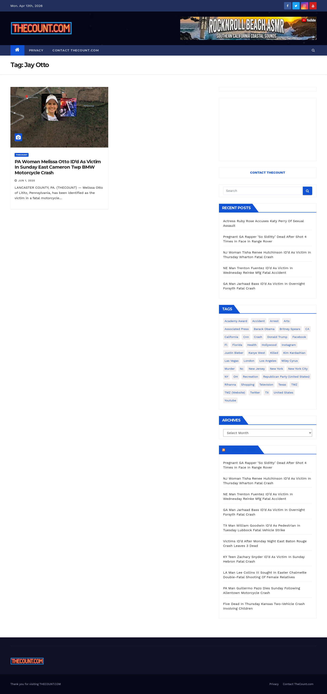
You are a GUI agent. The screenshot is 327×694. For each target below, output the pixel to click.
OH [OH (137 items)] (235, 376)
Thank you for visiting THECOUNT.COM (35, 684)
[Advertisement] (267, 129)
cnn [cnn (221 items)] (246, 337)
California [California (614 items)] (231, 337)
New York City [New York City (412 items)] (298, 368)
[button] (313, 50)
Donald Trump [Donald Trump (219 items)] (277, 337)
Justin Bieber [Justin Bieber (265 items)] (234, 352)
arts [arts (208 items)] (286, 321)
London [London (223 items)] (249, 360)
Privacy (36, 50)
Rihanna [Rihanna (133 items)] (230, 384)
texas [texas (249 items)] (282, 384)
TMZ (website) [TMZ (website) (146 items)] (235, 392)
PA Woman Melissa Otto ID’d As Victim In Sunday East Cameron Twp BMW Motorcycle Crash (58, 167)
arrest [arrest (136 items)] (274, 321)
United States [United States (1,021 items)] (283, 392)
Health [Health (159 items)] (252, 344)
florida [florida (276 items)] (237, 344)
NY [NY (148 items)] (226, 376)
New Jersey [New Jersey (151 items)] (257, 368)
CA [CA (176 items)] (307, 329)
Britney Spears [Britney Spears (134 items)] (290, 329)
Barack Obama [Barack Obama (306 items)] (264, 329)
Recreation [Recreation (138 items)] (250, 376)
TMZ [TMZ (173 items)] (294, 384)
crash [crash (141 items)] (258, 337)
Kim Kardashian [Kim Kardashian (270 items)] (294, 352)
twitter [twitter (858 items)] (255, 392)
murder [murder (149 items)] (230, 368)
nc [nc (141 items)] (242, 368)
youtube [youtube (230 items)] (230, 400)
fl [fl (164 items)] (226, 344)
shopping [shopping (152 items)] (247, 384)
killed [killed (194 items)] (274, 352)
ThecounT (21, 155)
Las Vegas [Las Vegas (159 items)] (232, 360)
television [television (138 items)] (266, 384)
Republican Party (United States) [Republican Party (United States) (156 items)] (286, 376)
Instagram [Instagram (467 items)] (289, 344)
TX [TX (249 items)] (267, 392)
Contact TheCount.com (75, 50)
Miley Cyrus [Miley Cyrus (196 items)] (290, 360)
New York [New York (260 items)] (276, 368)
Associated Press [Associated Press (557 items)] (237, 329)
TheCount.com (241, 449)
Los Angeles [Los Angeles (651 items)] (267, 360)
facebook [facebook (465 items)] (299, 337)
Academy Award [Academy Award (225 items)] (236, 321)
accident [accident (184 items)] (258, 321)
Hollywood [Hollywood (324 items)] (269, 344)
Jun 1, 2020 (26, 180)
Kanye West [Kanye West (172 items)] (256, 352)
